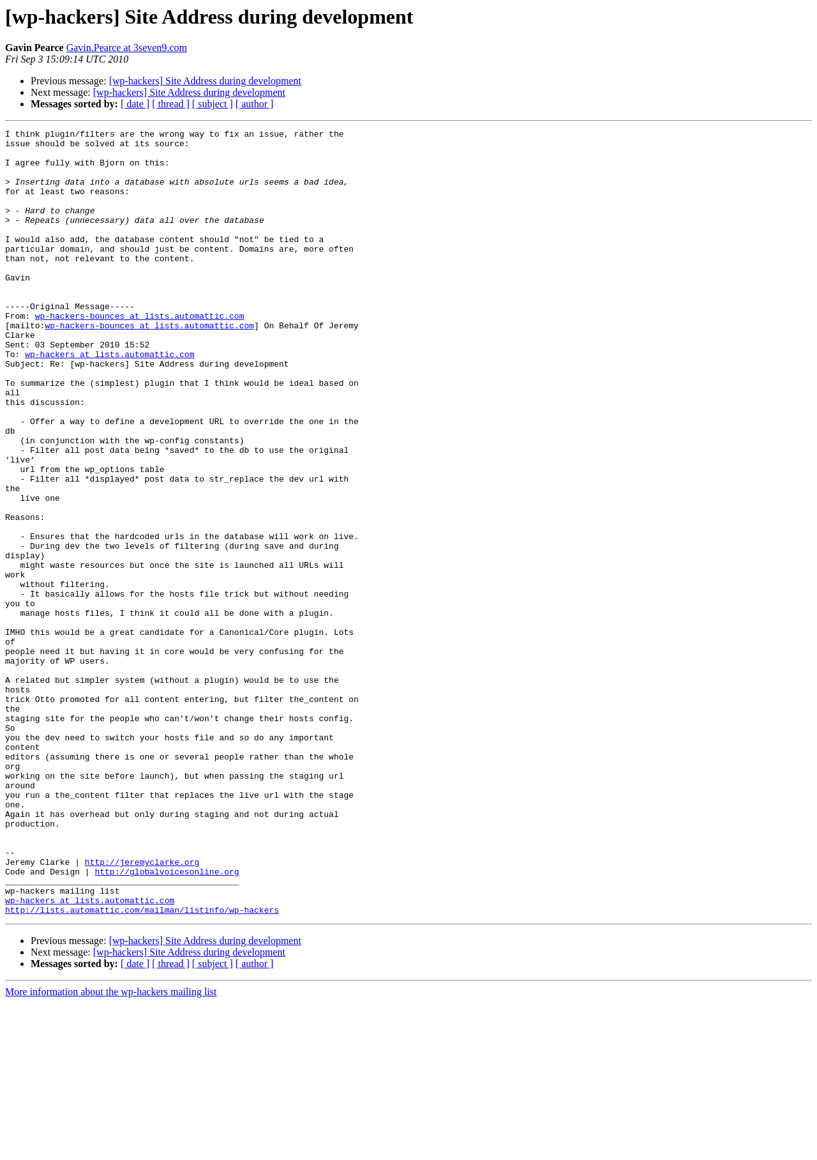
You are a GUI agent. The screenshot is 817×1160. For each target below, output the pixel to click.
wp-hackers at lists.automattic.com (109, 400)
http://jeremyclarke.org (142, 1009)
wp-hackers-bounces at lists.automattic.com (139, 354)
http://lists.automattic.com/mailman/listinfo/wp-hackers (142, 1066)
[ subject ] (212, 103)
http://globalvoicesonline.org (166, 1020)
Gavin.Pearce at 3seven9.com (126, 47)
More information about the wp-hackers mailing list (110, 1148)
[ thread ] (171, 103)
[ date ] (135, 103)
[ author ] (255, 103)
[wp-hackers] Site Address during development (205, 80)
